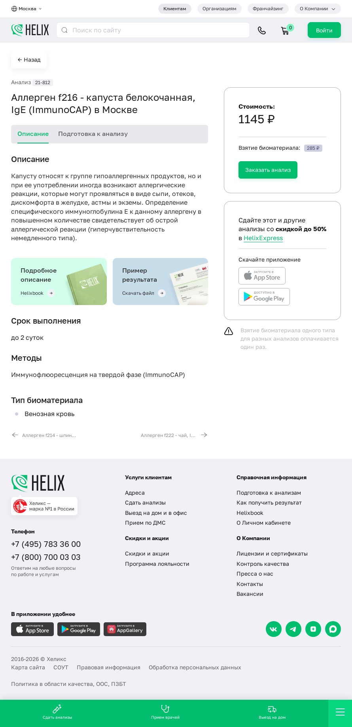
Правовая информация (108, 667)
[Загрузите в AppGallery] (125, 629)
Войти (324, 30)
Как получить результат (269, 502)
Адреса (135, 492)
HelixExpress (263, 238)
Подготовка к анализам (269, 492)
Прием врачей (165, 711)
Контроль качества (263, 563)
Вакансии (250, 593)
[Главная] (62, 483)
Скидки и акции (147, 553)
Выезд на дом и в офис (156, 512)
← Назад (29, 59)
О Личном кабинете (264, 522)
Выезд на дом (272, 711)
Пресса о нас (255, 573)
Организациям (219, 8)
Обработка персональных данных (195, 667)
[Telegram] (293, 629)
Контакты (250, 583)
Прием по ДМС (145, 522)
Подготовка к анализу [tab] (93, 133)
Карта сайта (28, 667)
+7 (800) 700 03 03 (46, 556)
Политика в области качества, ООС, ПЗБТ (68, 683)
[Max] (333, 629)
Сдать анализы (145, 502)
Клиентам (174, 8)
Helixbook (250, 512)
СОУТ (60, 667)
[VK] (274, 629)
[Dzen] (313, 629)
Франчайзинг (268, 8)
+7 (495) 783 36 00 (46, 543)
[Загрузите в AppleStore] (32, 629)
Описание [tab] (33, 133)
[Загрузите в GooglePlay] (78, 629)
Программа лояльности (157, 563)
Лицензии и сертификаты (272, 553)
